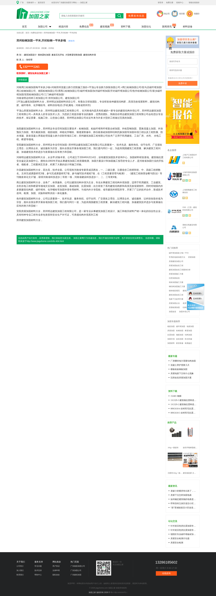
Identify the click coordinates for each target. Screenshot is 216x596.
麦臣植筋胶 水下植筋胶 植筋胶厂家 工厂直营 (190, 473)
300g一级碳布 (173, 448)
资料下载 (125, 26)
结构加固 (188, 335)
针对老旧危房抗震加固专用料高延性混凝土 (184, 526)
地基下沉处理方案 (176, 299)
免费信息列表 (36, 33)
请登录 (160, 2)
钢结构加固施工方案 (177, 286)
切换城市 (30, 2)
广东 (22, 2)
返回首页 (41, 2)
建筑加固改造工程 (176, 295)
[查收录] (71, 41)
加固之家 (33, 15)
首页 (24, 26)
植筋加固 (171, 326)
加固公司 (43, 26)
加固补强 (171, 339)
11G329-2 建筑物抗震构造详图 (184, 404)
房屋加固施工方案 (176, 274)
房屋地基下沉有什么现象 (182, 373)
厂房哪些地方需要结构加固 (183, 361)
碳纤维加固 (180, 326)
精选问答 (63, 26)
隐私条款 (56, 575)
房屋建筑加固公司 (176, 261)
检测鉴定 (188, 343)
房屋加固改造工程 (176, 265)
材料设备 (187, 26)
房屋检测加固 (174, 307)
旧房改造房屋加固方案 (181, 378)
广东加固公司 (75, 570)
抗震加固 (171, 335)
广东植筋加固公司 (77, 566)
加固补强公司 (184, 312)
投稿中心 (179, 2)
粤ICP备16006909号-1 (118, 592)
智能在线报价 (194, 2)
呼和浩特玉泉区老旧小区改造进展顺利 (184, 503)
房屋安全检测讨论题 (180, 538)
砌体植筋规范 (174, 291)
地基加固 (190, 326)
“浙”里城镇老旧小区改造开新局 (184, 508)
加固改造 (172, 312)
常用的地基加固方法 (177, 257)
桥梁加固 (188, 331)
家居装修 (179, 343)
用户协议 (56, 566)
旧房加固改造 (174, 278)
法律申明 (56, 570)
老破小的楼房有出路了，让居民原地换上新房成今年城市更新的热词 (184, 491)
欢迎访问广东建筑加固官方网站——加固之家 (69, 2)
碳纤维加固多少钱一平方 (179, 253)
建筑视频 (105, 26)
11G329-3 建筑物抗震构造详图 (184, 400)
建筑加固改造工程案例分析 (179, 270)
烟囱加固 (179, 335)
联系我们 (20, 575)
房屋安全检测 (177, 543)
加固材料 (171, 343)
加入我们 (20, 570)
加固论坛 (146, 26)
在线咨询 (166, 573)
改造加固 (179, 339)
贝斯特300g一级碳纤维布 (175, 473)
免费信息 (84, 26)
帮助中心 (38, 575)
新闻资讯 (167, 26)
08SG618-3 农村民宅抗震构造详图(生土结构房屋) (184, 413)
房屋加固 (191, 257)
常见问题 (38, 566)
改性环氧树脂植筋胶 (190, 448)
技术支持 (38, 570)
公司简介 (20, 566)
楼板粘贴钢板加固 (179, 369)
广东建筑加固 (75, 575)
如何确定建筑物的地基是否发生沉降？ (184, 499)
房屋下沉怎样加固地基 (181, 495)
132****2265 (31, 66)
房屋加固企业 (174, 303)
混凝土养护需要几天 (180, 365)
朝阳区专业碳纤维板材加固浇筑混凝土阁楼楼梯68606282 (184, 534)
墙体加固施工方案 (176, 282)
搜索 (119, 15)
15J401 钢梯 (176, 396)
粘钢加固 (179, 331)
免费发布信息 (136, 16)
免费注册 (169, 2)
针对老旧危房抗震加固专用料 (184, 530)
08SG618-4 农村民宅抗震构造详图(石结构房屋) (184, 409)
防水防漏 (188, 339)
